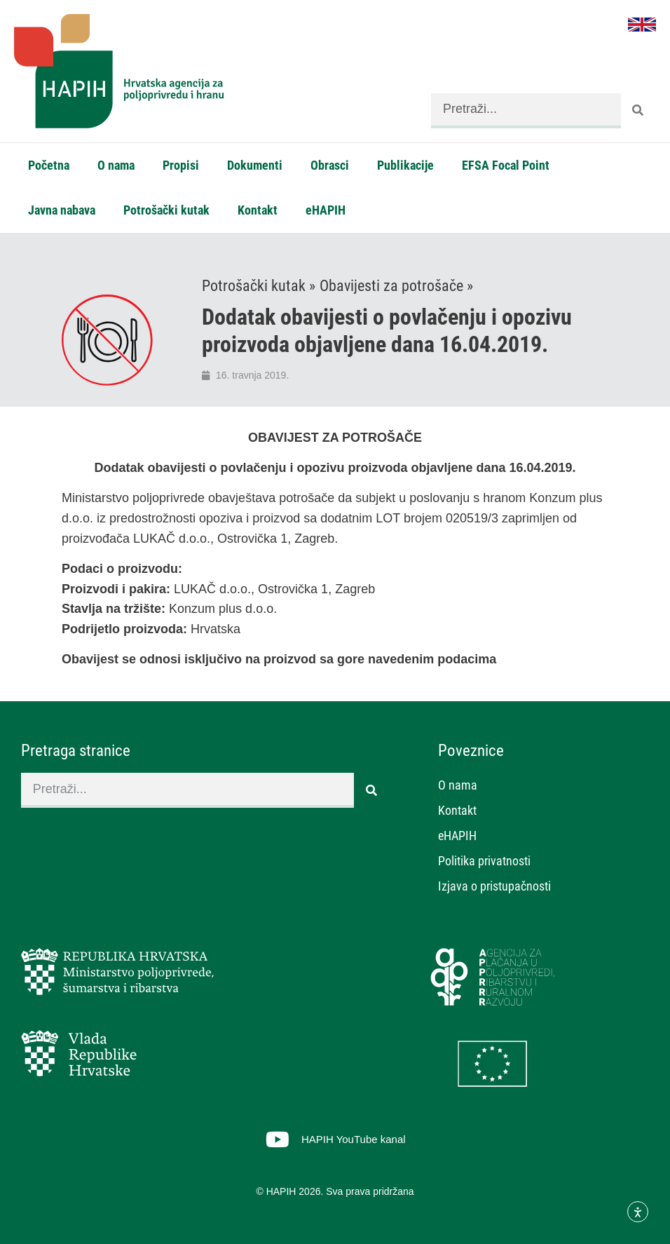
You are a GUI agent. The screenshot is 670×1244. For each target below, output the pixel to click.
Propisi (181, 165)
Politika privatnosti (484, 860)
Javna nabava (61, 210)
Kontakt (258, 210)
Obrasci (329, 165)
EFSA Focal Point (505, 165)
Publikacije (405, 165)
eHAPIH (326, 210)
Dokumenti (254, 165)
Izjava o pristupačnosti (494, 886)
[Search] (638, 110)
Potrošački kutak (166, 210)
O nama (116, 165)
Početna (48, 165)
